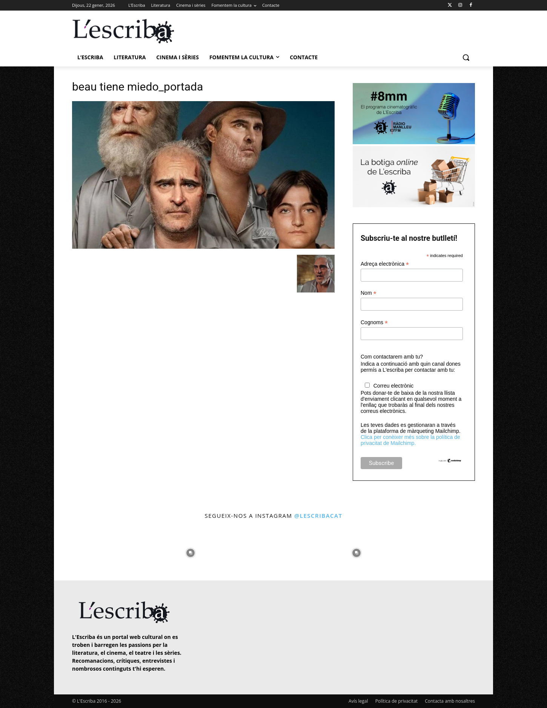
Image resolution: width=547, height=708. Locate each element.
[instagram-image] (80, 551)
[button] (466, 57)
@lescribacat (318, 515)
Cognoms (374, 322)
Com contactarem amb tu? (392, 357)
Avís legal (358, 701)
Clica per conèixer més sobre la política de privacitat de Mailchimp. (410, 440)
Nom (368, 293)
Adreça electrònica (385, 264)
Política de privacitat (396, 701)
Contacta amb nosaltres (450, 701)
